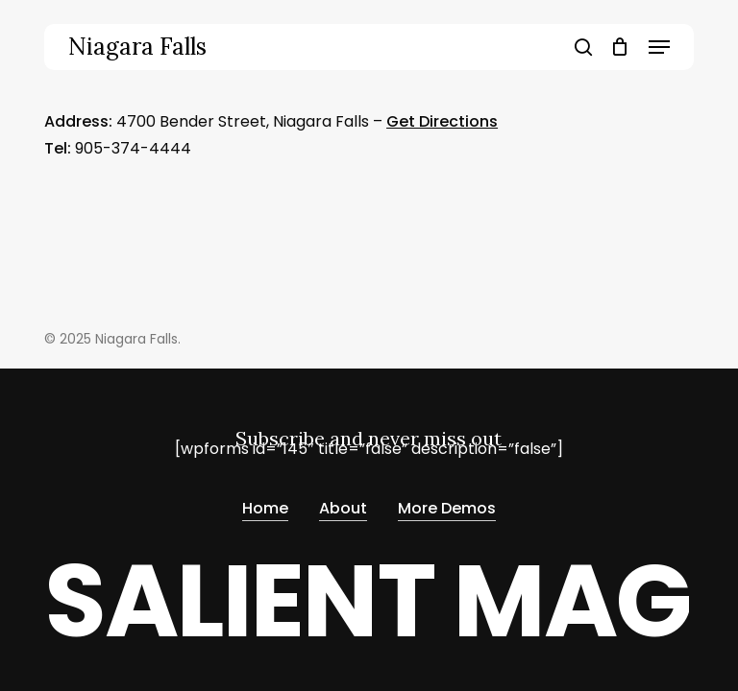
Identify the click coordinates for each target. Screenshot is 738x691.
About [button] (343, 507)
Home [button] (265, 507)
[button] (659, 47)
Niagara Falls (137, 47)
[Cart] (620, 47)
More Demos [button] (447, 507)
